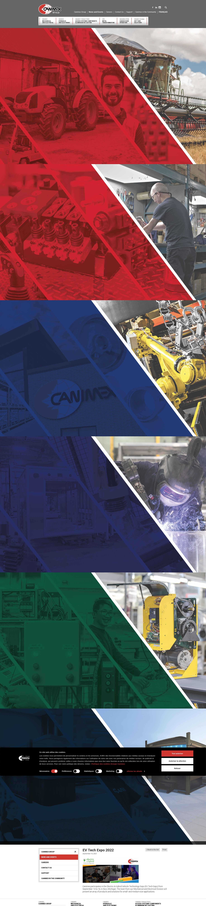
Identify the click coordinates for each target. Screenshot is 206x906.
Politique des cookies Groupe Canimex (108, 464)
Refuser (177, 468)
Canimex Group (80, 12)
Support (129, 12)
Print (164, 850)
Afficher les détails (134, 471)
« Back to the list (152, 850)
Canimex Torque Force (86, 20)
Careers (109, 12)
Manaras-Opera (124, 20)
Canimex (47, 20)
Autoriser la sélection (177, 461)
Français (163, 12)
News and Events (96, 12)
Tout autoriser (177, 453)
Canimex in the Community (145, 12)
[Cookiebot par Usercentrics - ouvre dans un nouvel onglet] (24, 471)
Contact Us (119, 12)
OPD (108, 20)
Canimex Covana (139, 20)
